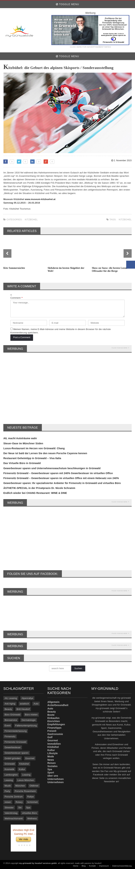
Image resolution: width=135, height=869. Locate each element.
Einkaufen (53, 718)
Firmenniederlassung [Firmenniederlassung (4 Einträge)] (16, 731)
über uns (52, 775)
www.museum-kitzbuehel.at (40, 199)
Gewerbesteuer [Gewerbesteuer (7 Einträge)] (13, 747)
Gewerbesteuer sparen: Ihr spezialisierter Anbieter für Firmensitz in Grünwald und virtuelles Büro (62, 483)
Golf (50, 737)
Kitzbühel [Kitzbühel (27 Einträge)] (24, 763)
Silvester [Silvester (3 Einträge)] (9, 807)
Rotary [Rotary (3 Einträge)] (19, 802)
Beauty (51, 711)
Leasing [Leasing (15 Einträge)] (26, 774)
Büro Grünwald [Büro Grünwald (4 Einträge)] (12, 714)
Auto (50, 708)
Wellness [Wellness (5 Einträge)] (32, 818)
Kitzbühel (31, 219)
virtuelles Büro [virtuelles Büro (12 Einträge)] (29, 813)
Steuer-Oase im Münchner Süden (23, 443)
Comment (16, 297)
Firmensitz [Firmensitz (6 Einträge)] (10, 736)
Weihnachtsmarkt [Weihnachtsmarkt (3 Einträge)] (14, 818)
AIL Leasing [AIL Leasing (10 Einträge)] (11, 698)
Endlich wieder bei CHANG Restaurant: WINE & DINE (35, 493)
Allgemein (53, 702)
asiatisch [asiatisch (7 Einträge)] (24, 703)
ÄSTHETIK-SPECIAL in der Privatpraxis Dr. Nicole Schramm (39, 488)
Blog (84, 866)
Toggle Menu (67, 4)
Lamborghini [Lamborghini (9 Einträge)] (11, 774)
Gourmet (52, 740)
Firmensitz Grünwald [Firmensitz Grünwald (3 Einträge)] (15, 742)
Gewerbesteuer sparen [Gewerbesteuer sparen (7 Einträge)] (16, 753)
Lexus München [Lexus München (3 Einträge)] (25, 780)
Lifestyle (52, 753)
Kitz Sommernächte (14, 268)
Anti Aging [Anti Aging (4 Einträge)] (10, 703)
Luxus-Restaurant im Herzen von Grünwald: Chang (34, 448)
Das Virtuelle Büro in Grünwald (22, 463)
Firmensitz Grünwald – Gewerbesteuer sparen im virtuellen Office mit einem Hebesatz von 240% (61, 478)
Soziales (52, 766)
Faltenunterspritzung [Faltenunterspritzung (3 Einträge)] (26, 725)
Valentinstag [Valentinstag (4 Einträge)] (11, 813)
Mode (50, 756)
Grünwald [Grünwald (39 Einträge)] (10, 763)
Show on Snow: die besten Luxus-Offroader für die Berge (110, 269)
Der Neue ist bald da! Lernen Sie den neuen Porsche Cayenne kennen (45, 453)
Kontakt (92, 866)
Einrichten (53, 721)
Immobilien (54, 743)
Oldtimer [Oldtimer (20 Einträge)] (34, 785)
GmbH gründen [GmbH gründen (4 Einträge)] (13, 758)
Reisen (51, 763)
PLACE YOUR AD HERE (120, 348)
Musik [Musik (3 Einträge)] (8, 785)
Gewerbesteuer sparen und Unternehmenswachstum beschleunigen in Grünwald (51, 468)
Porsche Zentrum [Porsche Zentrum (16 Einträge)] (14, 796)
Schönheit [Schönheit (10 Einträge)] (32, 802)
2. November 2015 (121, 160)
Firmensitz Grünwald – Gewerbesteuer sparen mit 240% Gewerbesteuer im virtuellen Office (58, 473)
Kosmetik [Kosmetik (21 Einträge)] (9, 769)
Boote (51, 714)
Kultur (51, 750)
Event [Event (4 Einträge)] (8, 725)
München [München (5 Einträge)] (20, 785)
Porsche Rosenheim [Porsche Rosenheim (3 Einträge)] (25, 791)
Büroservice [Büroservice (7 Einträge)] (11, 720)
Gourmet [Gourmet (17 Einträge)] (29, 758)
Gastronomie (55, 734)
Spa (49, 769)
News (50, 759)
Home (75, 866)
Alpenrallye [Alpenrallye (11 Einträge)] (27, 698)
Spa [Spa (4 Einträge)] (28, 807)
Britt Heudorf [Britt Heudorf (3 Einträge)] (23, 709)
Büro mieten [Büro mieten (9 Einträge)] (31, 714)
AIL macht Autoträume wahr (20, 438)
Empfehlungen (56, 724)
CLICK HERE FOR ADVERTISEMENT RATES (90, 47)
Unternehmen (55, 779)
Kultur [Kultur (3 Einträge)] (22, 769)
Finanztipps (54, 727)
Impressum (104, 866)
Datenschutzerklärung (121, 866)
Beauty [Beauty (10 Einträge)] (8, 709)
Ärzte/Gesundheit (57, 705)
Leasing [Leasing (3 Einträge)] (9, 780)
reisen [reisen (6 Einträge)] (8, 802)
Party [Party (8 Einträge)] (7, 791)
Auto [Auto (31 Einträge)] (36, 703)
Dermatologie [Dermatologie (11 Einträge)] (29, 720)
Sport (50, 772)
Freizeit (51, 730)
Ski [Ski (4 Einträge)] (20, 807)
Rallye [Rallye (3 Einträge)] (30, 796)
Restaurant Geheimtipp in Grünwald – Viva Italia (32, 458)
